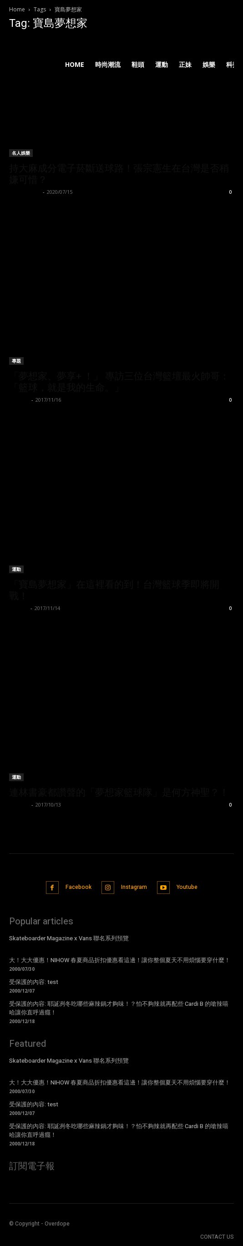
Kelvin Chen (24, 191)
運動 (16, 569)
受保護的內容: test (33, 982)
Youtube (187, 887)
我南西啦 (19, 399)
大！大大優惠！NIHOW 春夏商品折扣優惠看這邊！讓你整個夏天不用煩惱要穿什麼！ (119, 960)
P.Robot (19, 804)
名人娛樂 (21, 153)
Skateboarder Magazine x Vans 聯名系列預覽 (69, 938)
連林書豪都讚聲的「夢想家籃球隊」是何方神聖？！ (119, 792)
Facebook (78, 887)
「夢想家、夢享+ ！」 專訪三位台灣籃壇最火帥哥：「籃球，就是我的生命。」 (119, 382)
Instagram (134, 887)
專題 (16, 361)
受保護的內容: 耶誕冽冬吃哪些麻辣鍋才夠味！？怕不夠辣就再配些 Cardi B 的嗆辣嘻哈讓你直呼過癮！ (118, 1007)
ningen (18, 608)
